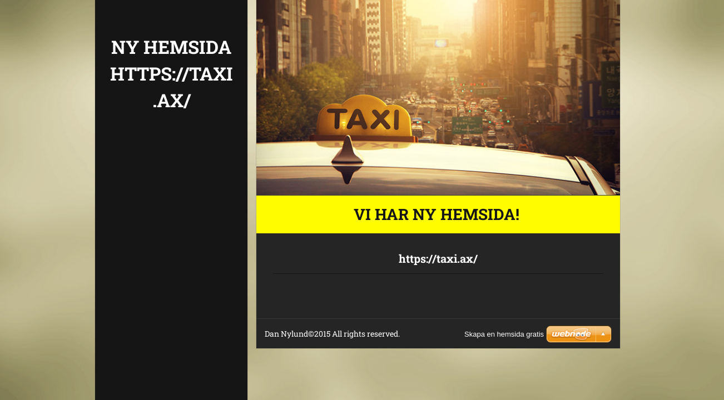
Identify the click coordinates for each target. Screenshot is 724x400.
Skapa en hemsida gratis (504, 334)
